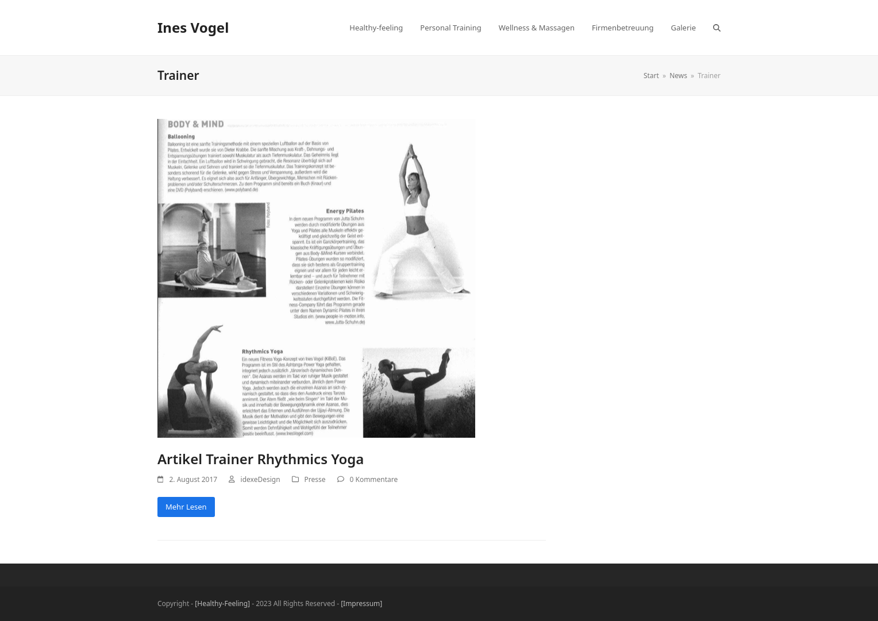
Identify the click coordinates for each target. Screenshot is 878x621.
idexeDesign (260, 479)
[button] (716, 27)
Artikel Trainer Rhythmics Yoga (260, 458)
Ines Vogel (193, 27)
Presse (315, 479)
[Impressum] (361, 603)
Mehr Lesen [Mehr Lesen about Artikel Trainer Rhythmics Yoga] (186, 507)
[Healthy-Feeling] (222, 603)
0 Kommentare (374, 479)
